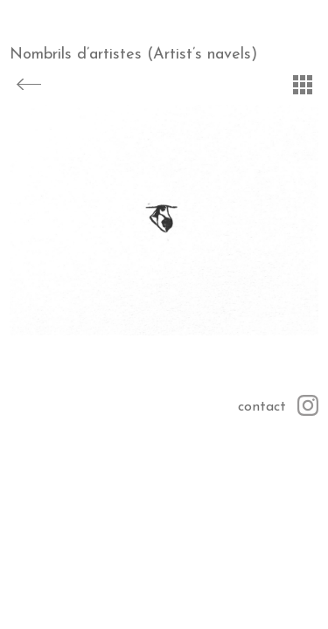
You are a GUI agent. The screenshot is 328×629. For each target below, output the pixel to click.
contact (262, 407)
